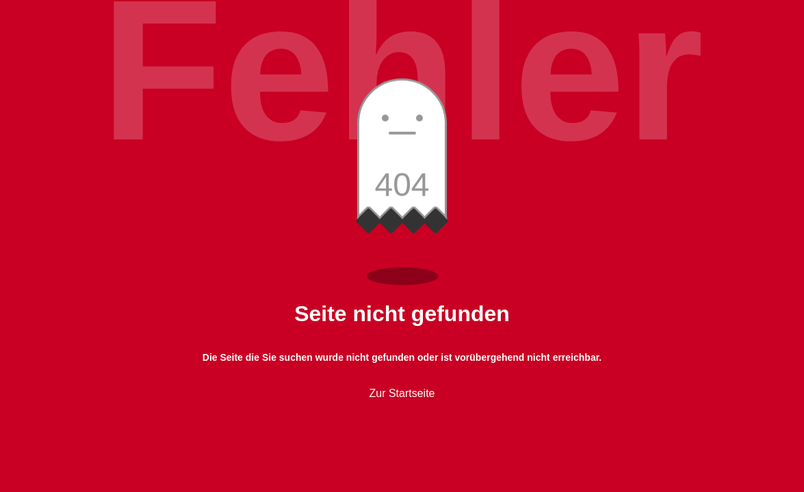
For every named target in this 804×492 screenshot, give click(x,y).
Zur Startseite (402, 393)
